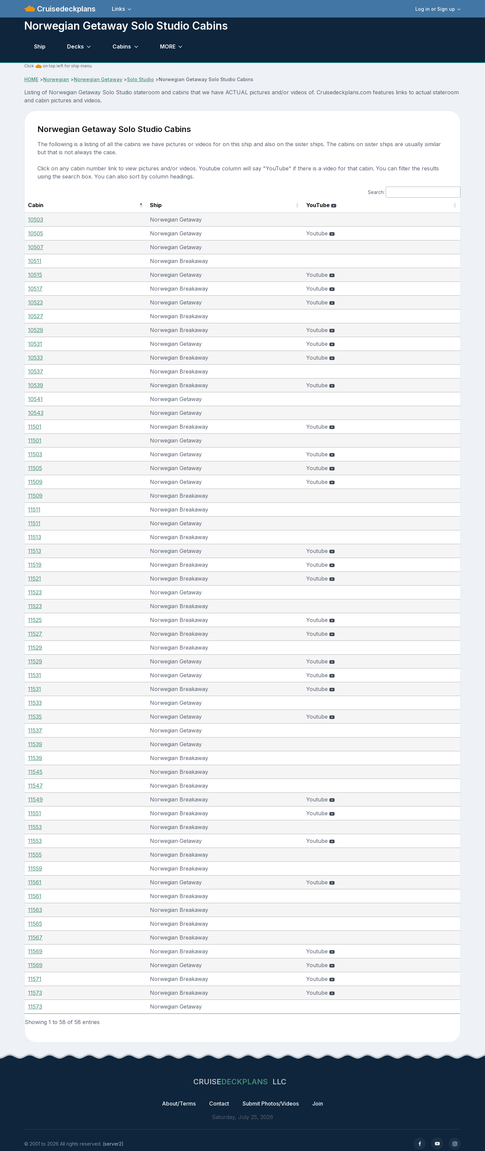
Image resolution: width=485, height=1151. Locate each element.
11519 (34, 564)
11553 (35, 827)
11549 (35, 799)
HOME (31, 79)
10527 (35, 316)
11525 (35, 620)
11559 (35, 868)
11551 (34, 813)
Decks (75, 46)
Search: (414, 192)
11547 (35, 785)
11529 (35, 647)
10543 (35, 412)
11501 (34, 426)
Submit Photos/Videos (271, 1103)
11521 (34, 578)
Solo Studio (140, 79)
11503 (35, 454)
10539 (35, 385)
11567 (35, 937)
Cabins (121, 46)
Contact (219, 1103)
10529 (35, 330)
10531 (35, 343)
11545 (35, 771)
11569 (35, 951)
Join (317, 1103)
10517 (35, 288)
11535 (35, 716)
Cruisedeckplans (65, 8)
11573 (35, 992)
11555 (35, 854)
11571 (34, 979)
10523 (35, 302)
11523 (35, 592)
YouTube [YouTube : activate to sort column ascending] (342, 205)
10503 (35, 219)
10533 (35, 357)
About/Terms (179, 1103)
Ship (39, 46)
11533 (35, 702)
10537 (35, 371)
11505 (35, 468)
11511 (34, 509)
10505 (35, 233)
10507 (35, 247)
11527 (35, 633)
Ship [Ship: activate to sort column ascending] (123, 205)
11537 (35, 730)
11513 (34, 537)
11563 (35, 910)
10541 (35, 399)
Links (118, 8)
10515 (35, 274)
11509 (35, 482)
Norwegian (56, 79)
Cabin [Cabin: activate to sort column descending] (35, 205)
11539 (35, 744)
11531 (34, 675)
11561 (34, 882)
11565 (35, 923)
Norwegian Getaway (98, 79)
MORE (167, 46)
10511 (34, 261)
